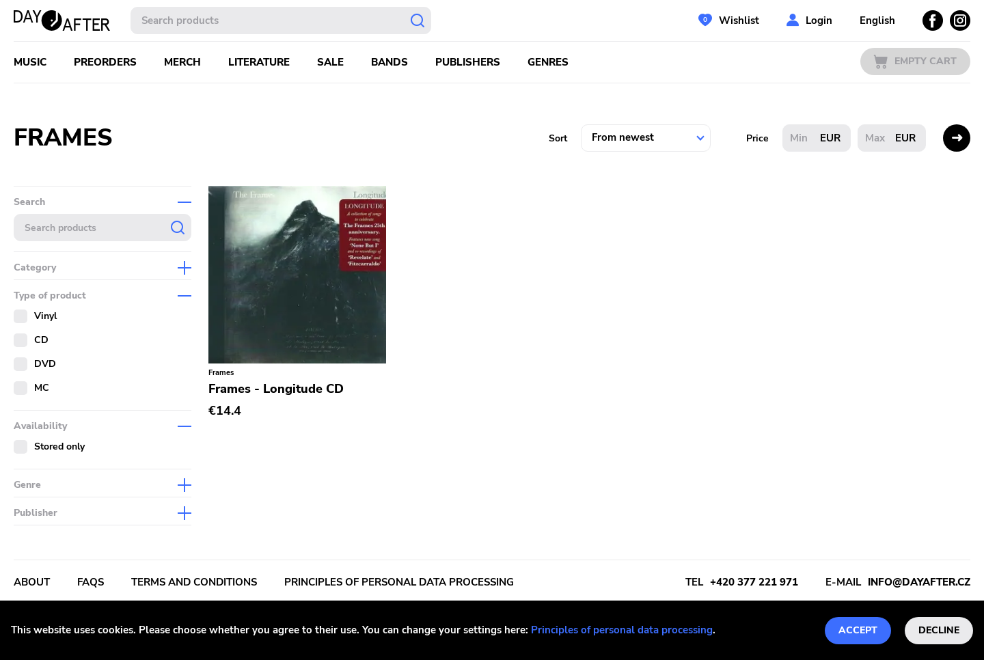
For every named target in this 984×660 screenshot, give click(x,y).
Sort (558, 138)
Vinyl (45, 316)
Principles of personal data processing (622, 630)
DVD (45, 363)
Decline (938, 630)
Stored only (59, 446)
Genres (548, 62)
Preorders (105, 62)
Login (819, 20)
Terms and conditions (194, 582)
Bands (389, 62)
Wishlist (739, 20)
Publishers (467, 62)
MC (41, 387)
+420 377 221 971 (754, 582)
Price (757, 138)
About (32, 582)
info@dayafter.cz (919, 582)
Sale (330, 62)
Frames (221, 373)
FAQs (90, 582)
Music (30, 62)
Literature (259, 62)
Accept (857, 630)
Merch (182, 62)
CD (41, 339)
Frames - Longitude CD (276, 389)
